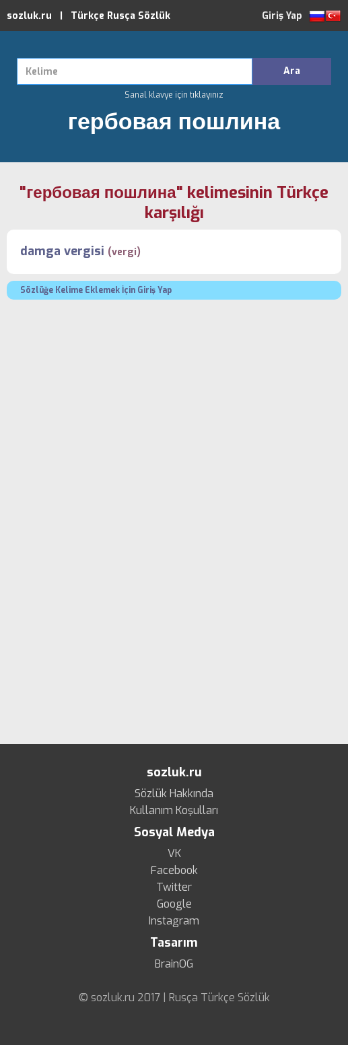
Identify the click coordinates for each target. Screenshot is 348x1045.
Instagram (174, 921)
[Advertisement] (174, 407)
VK (174, 854)
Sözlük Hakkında (174, 794)
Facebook (174, 870)
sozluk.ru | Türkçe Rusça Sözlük (88, 15)
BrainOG (174, 964)
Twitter (174, 887)
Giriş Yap (282, 15)
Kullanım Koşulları (174, 810)
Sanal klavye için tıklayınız (174, 95)
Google (174, 904)
